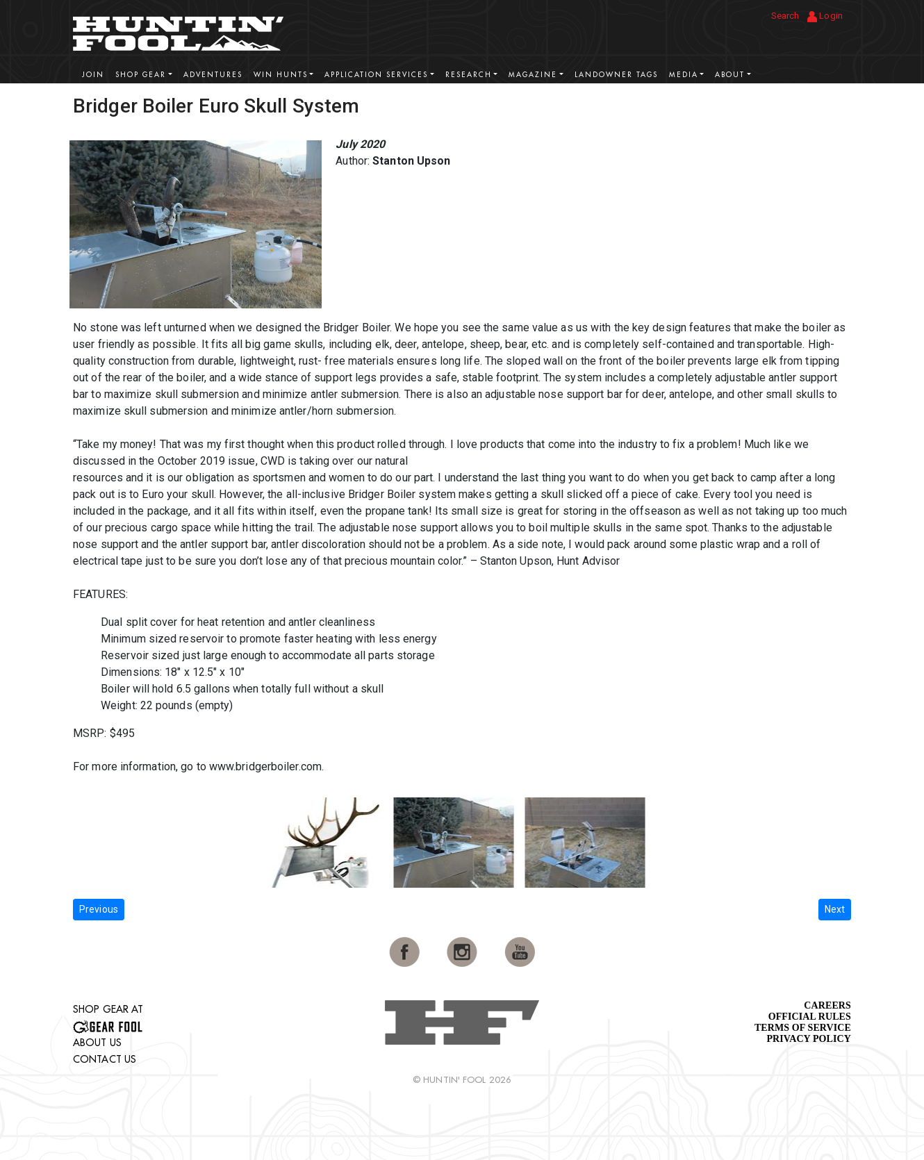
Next (835, 909)
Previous (98, 909)
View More (809, 104)
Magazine (533, 74)
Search (785, 15)
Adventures (212, 74)
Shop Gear (140, 74)
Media (683, 74)
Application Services (376, 74)
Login (825, 16)
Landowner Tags (616, 74)
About (730, 74)
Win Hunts (281, 74)
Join (93, 74)
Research (468, 74)
